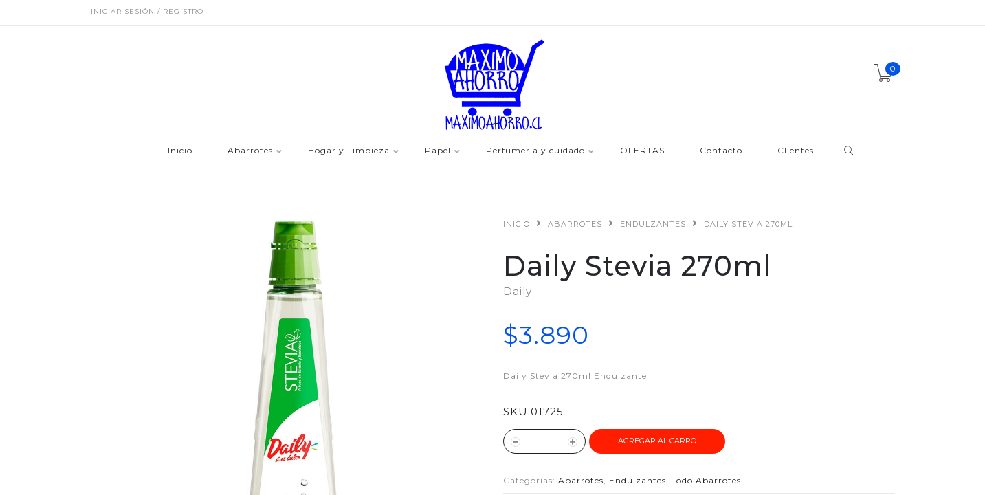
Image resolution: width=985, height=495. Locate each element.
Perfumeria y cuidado (535, 150)
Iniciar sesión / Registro (147, 11)
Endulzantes (653, 224)
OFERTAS (642, 150)
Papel (438, 150)
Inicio (180, 150)
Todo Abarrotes (706, 480)
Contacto (721, 150)
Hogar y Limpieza (349, 150)
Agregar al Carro (657, 441)
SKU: (517, 411)
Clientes (795, 150)
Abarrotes (250, 150)
